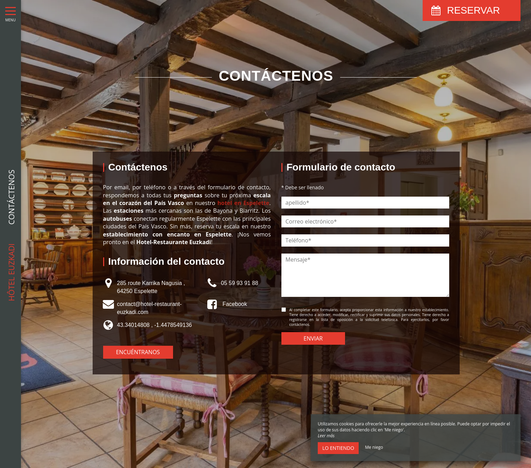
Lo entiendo (338, 448)
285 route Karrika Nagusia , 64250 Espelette (151, 287)
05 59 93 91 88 (239, 283)
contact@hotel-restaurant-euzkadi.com (149, 308)
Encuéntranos (138, 352)
